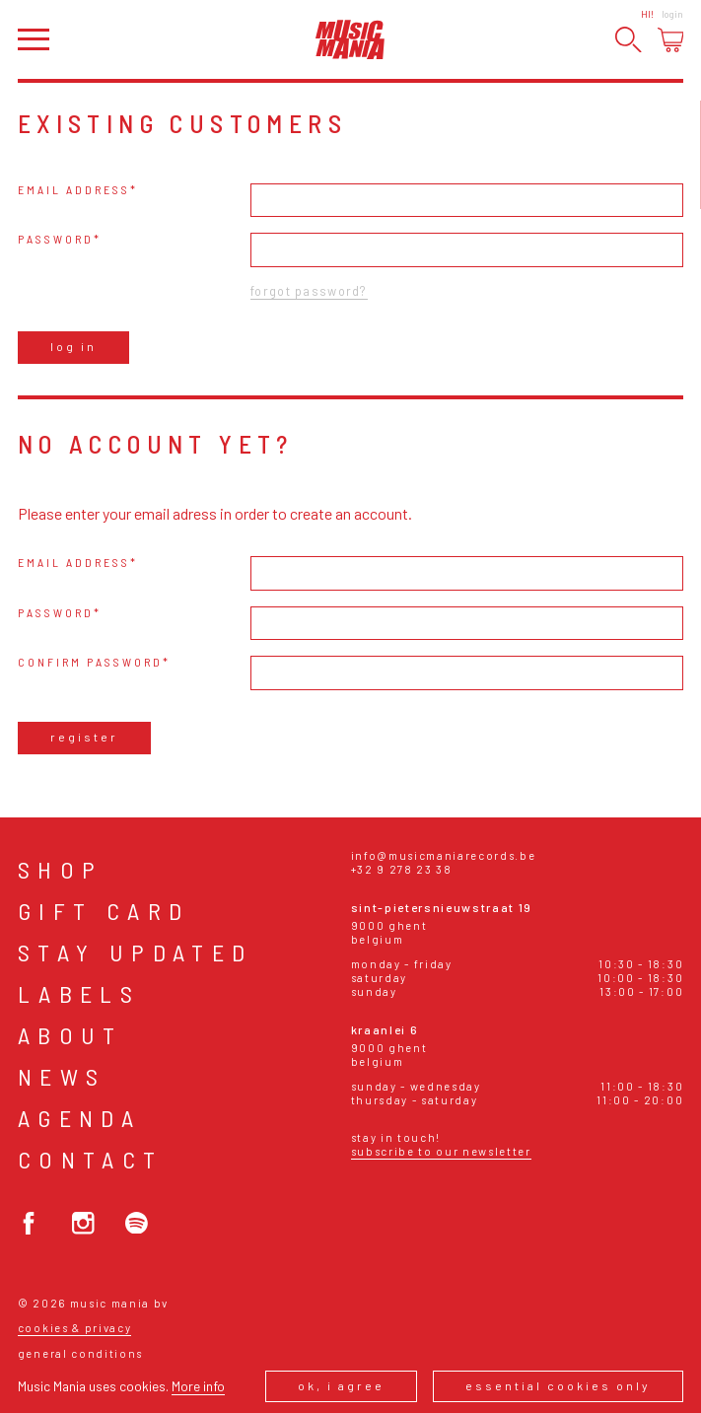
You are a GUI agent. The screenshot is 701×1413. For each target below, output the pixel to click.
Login (672, 14)
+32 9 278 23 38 (402, 869)
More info (198, 1386)
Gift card (104, 910)
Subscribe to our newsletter (441, 1151)
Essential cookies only (558, 1385)
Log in (73, 346)
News (62, 1076)
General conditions (80, 1353)
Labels (79, 993)
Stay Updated (135, 952)
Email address (74, 189)
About (70, 1035)
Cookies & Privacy (75, 1327)
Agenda (79, 1117)
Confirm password (90, 662)
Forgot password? (308, 291)
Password (56, 239)
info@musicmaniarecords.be (443, 855)
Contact (91, 1159)
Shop (61, 869)
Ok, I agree (341, 1385)
